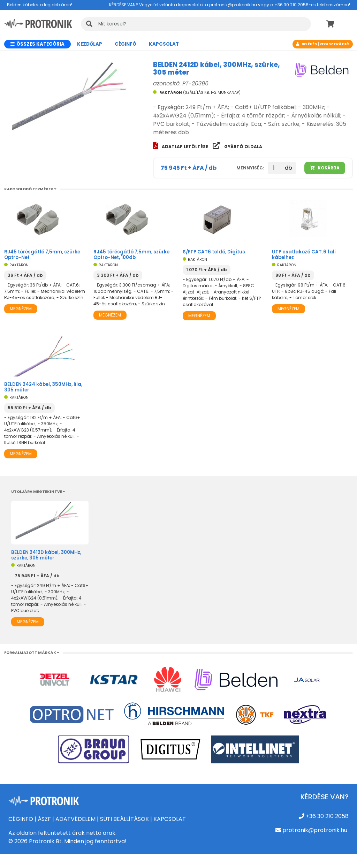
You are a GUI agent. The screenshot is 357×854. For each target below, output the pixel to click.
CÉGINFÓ (125, 44)
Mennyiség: (250, 168)
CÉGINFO (20, 819)
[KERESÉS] (196, 24)
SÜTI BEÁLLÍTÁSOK (124, 819)
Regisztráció (334, 44)
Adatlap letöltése (181, 147)
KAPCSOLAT (169, 819)
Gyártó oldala (237, 147)
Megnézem (21, 309)
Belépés (309, 44)
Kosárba (325, 168)
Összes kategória (37, 44)
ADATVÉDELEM (75, 819)
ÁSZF (44, 819)
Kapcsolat (164, 44)
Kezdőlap (89, 44)
